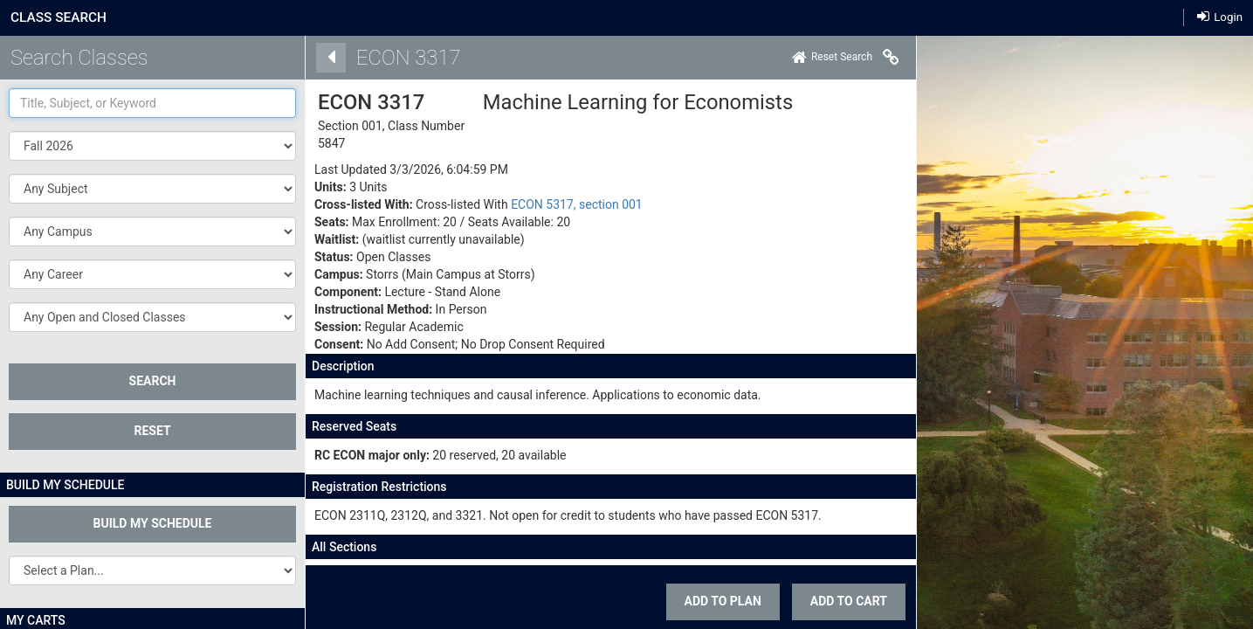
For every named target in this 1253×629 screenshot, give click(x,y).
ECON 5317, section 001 (456, 204)
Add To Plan (601, 601)
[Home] (711, 58)
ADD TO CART (728, 601)
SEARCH (152, 381)
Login (1220, 16)
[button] (152, 189)
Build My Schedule (152, 523)
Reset (152, 431)
